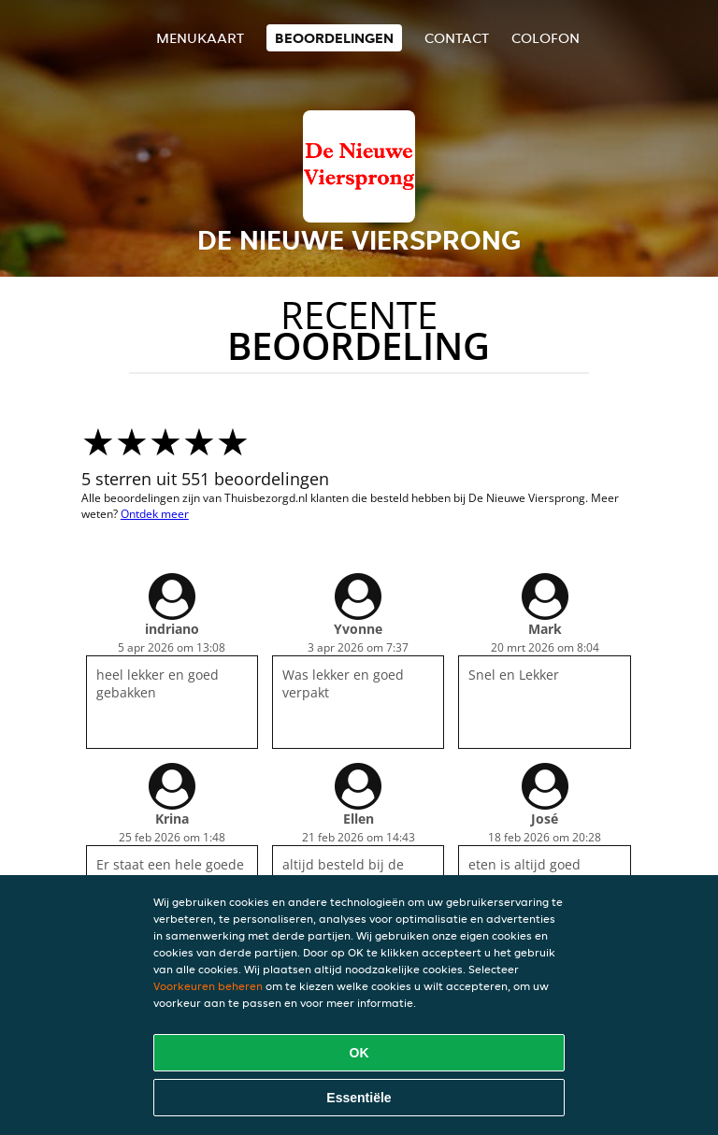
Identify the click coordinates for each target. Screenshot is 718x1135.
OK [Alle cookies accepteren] (359, 1052)
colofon (545, 38)
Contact (456, 38)
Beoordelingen (334, 38)
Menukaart (200, 38)
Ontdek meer (155, 514)
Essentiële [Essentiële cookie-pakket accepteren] (358, 1097)
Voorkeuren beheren (208, 986)
